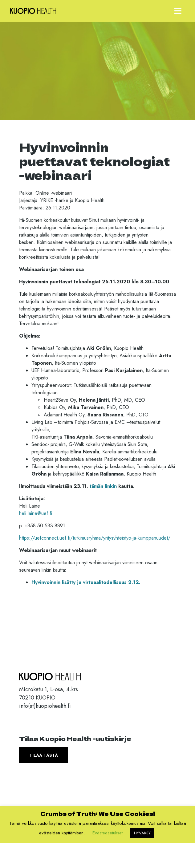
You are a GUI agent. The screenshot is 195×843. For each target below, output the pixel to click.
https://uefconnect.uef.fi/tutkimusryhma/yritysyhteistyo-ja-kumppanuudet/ (94, 537)
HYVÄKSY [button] (142, 833)
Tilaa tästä (43, 755)
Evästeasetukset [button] (107, 832)
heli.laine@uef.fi (35, 513)
